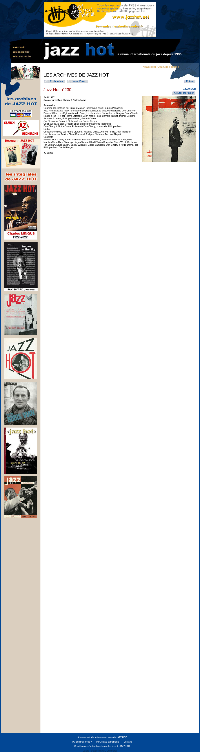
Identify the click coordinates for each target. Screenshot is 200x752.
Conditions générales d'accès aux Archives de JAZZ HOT (102, 746)
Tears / (175, 67)
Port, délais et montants (107, 742)
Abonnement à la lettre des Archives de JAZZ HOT (102, 737)
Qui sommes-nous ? (82, 742)
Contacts (128, 742)
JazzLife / (164, 67)
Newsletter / (150, 67)
